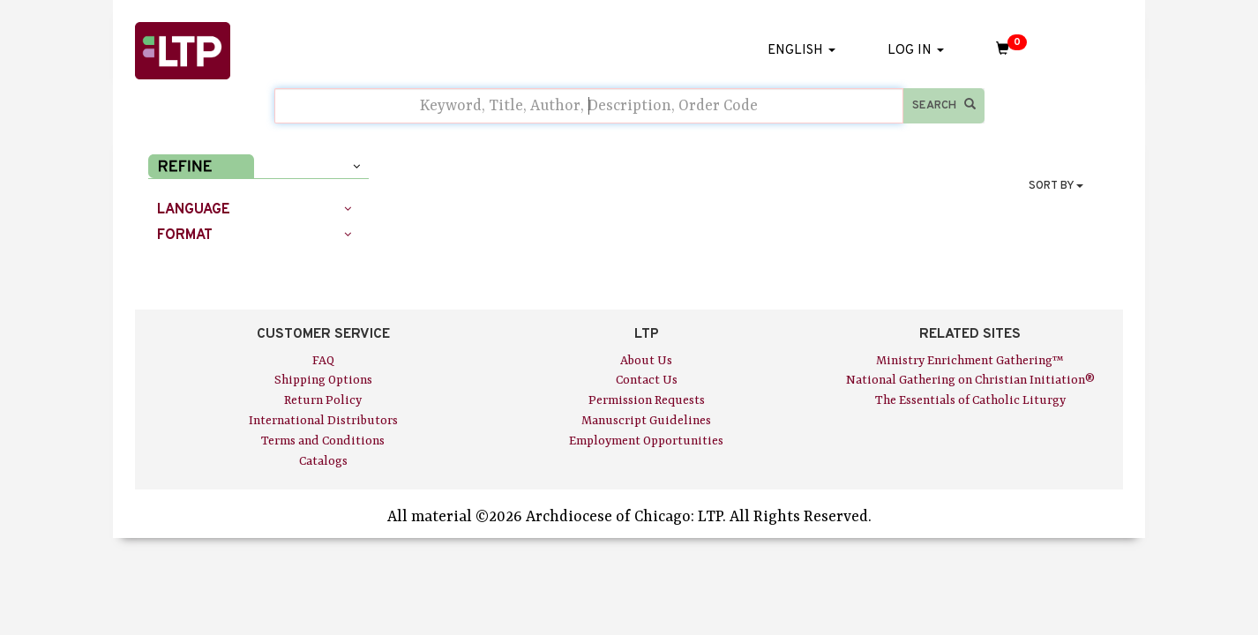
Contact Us (647, 380)
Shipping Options (323, 380)
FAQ (323, 361)
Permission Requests (646, 400)
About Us (646, 361)
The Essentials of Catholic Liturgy (970, 400)
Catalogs (323, 461)
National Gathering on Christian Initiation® (970, 380)
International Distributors (323, 421)
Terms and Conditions (323, 441)
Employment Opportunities (646, 441)
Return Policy (323, 400)
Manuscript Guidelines (646, 421)
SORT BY (1056, 186)
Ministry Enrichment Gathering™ (970, 361)
